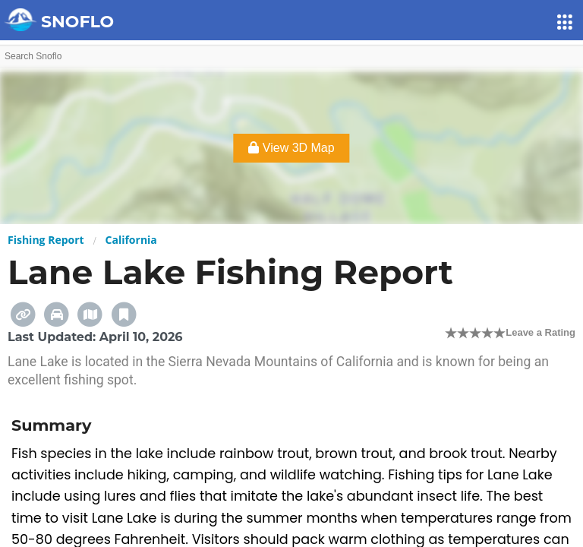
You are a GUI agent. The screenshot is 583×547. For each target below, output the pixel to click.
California (131, 239)
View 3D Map (291, 147)
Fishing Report (46, 239)
